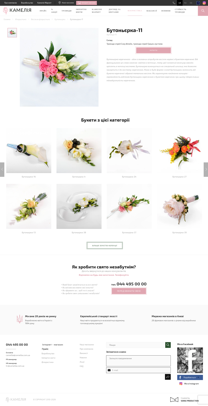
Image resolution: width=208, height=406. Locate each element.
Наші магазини (66, 3)
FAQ (81, 366)
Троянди (67, 11)
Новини (165, 11)
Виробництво (27, 3)
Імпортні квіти (81, 10)
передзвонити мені (129, 291)
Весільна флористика (40, 19)
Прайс (43, 11)
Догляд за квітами (115, 10)
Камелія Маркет (44, 3)
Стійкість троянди (180, 10)
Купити (153, 50)
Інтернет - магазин (52, 344)
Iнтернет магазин (86, 2)
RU (185, 3)
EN (191, 3)
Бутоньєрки (60, 19)
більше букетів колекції (104, 245)
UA (180, 3)
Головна (7, 19)
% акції (54, 10)
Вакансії (152, 11)
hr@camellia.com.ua (15, 366)
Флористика (135, 11)
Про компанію (10, 3)
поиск (168, 345)
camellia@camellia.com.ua (18, 355)
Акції (82, 362)
